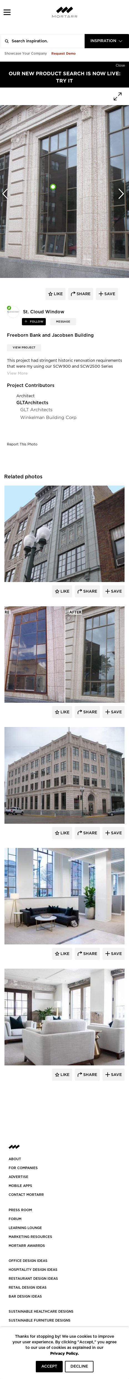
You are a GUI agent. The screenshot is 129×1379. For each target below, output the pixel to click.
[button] (7, 12)
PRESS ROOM (20, 1210)
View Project (24, 347)
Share (89, 591)
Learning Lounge (25, 1228)
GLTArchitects (32, 403)
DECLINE (79, 1366)
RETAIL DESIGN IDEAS (28, 1287)
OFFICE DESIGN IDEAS (28, 1260)
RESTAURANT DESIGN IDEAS (33, 1278)
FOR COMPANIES (23, 1168)
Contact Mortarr (26, 1194)
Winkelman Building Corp (48, 417)
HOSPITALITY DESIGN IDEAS (33, 1269)
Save (116, 591)
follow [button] (36, 321)
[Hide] (120, 64)
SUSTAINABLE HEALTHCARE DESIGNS (41, 1311)
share (82, 294)
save (109, 294)
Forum (15, 1219)
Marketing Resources (30, 1237)
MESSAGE (63, 321)
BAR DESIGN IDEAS (25, 1296)
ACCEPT (49, 1366)
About (15, 1159)
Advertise (18, 1177)
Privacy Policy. (64, 1353)
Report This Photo (22, 444)
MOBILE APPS (20, 1185)
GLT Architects (36, 409)
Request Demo (63, 53)
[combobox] (107, 41)
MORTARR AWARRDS (27, 1245)
